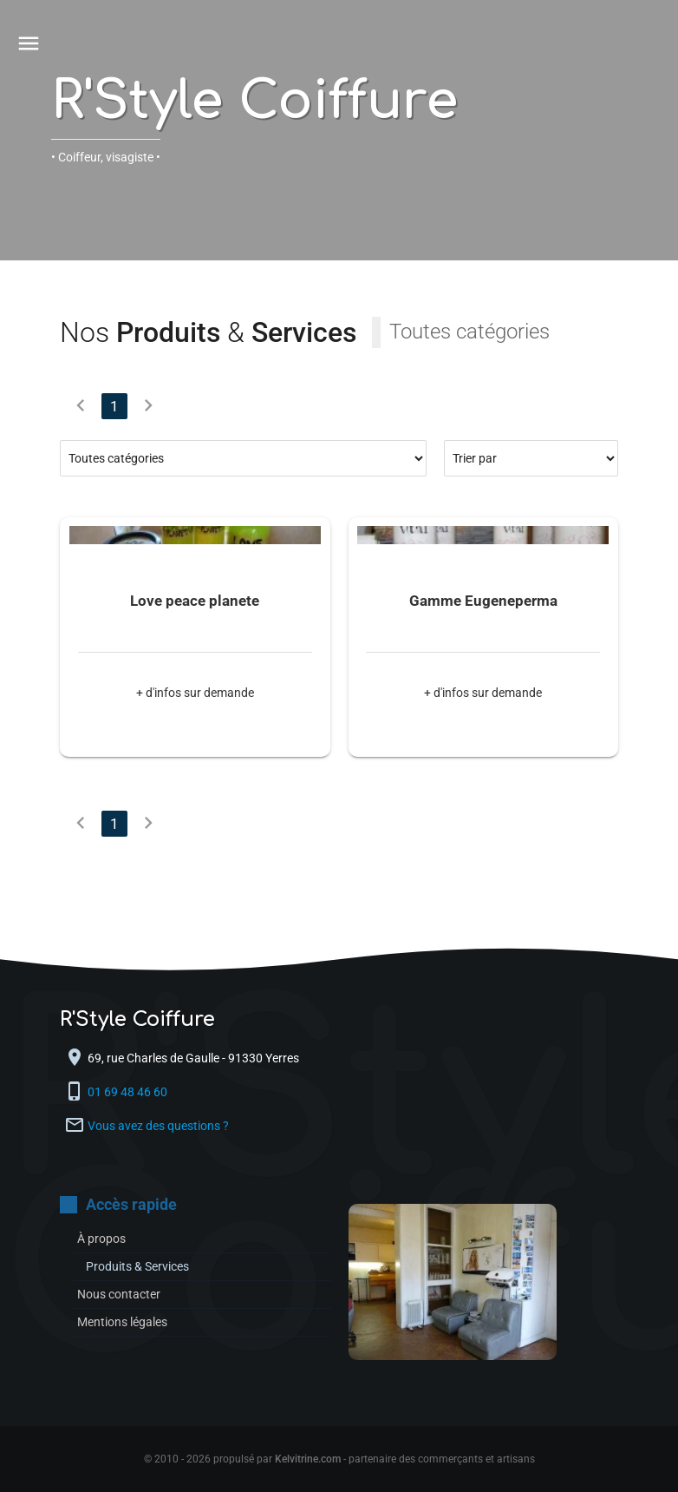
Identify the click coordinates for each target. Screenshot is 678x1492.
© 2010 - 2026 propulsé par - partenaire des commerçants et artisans (339, 1459)
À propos (101, 1239)
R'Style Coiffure (254, 101)
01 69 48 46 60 (129, 1092)
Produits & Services (137, 1266)
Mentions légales (122, 1322)
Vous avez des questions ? (158, 1126)
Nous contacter (118, 1294)
